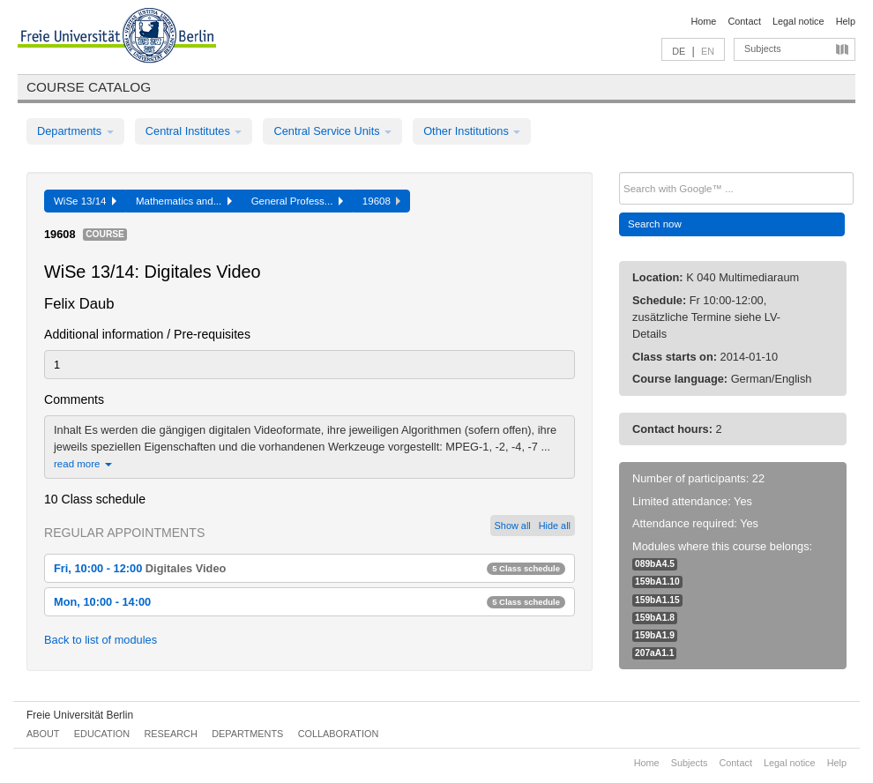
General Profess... (297, 201)
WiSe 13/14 (85, 201)
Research (170, 733)
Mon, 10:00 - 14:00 (309, 601)
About (42, 733)
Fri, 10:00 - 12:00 (309, 568)
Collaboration (338, 733)
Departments (75, 131)
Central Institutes (194, 131)
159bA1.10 (657, 581)
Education (102, 733)
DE (678, 51)
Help (845, 21)
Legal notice (798, 21)
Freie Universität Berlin (79, 715)
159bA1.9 (655, 635)
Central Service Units (332, 131)
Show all (513, 525)
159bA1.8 (655, 618)
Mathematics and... (184, 201)
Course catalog (88, 86)
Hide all (555, 525)
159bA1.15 (657, 600)
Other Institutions (471, 131)
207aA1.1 (654, 653)
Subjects (762, 48)
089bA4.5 (655, 564)
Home (703, 21)
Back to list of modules (100, 639)
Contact (744, 21)
